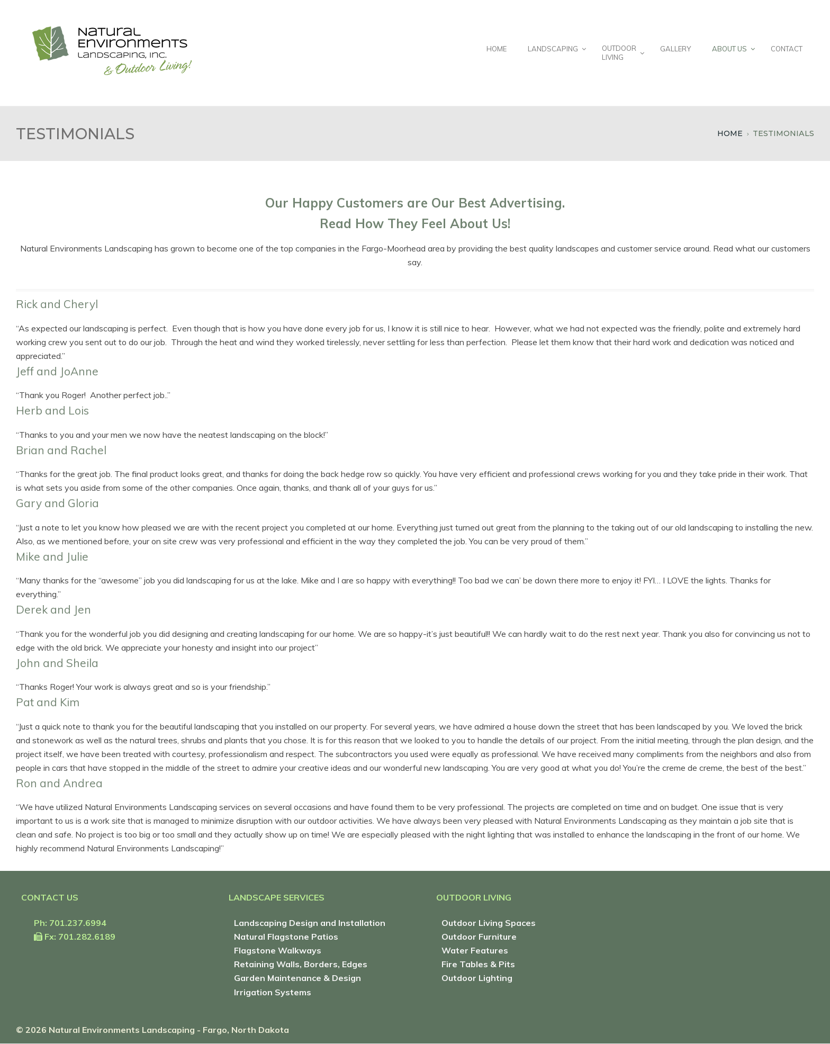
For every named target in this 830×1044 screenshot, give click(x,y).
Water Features (474, 950)
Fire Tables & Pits (478, 964)
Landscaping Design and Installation (309, 922)
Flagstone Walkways (277, 950)
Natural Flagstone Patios (286, 936)
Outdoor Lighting (476, 978)
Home (730, 133)
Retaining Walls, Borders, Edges (300, 964)
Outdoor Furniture (479, 936)
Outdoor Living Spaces (488, 922)
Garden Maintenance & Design (297, 978)
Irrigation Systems (272, 992)
